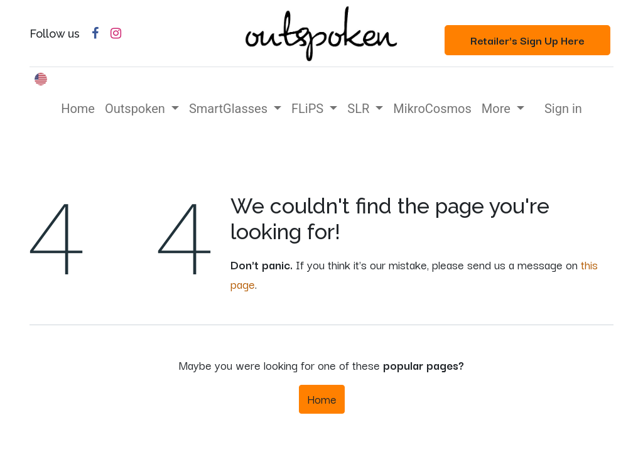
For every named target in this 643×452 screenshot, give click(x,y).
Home (322, 398)
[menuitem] (78, 108)
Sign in (563, 108)
